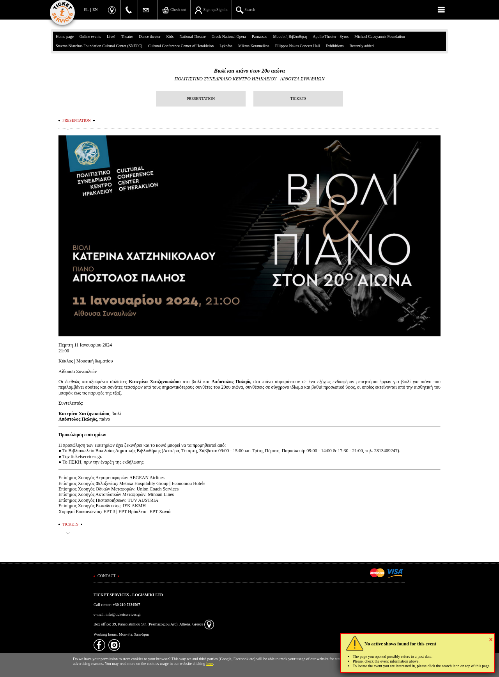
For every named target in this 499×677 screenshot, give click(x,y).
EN (94, 9)
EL (86, 9)
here (209, 663)
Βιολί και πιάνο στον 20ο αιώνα (249, 71)
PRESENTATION (201, 98)
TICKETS (298, 98)
